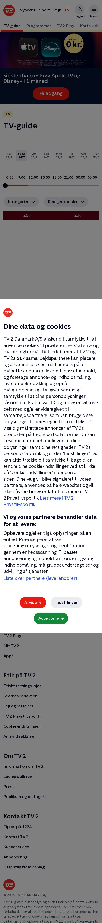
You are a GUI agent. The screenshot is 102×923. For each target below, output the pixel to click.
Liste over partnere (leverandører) (40, 578)
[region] (51, 461)
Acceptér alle (51, 618)
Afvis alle (33, 602)
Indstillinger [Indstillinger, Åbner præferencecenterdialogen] (66, 602)
